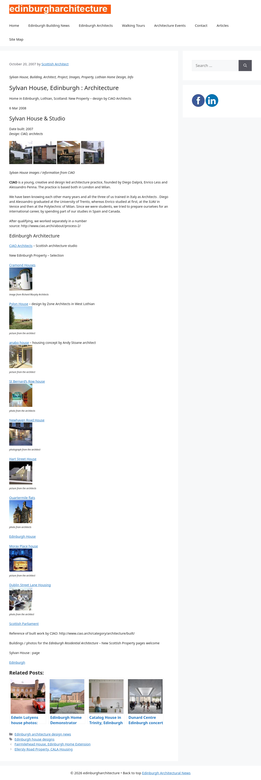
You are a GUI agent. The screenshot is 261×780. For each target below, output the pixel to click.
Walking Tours (133, 25)
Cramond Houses (22, 265)
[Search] (245, 65)
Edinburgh (17, 662)
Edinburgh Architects (96, 25)
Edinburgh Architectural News (166, 773)
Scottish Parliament (24, 623)
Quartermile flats (22, 497)
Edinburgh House (22, 536)
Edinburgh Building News (49, 25)
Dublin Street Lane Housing (30, 585)
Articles (223, 25)
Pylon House (18, 304)
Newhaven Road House (26, 420)
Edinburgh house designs (35, 739)
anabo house (19, 342)
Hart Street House (22, 459)
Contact (201, 25)
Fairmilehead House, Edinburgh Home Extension (53, 744)
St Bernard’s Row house (27, 381)
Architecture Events (170, 25)
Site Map (16, 39)
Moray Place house (23, 546)
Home (14, 25)
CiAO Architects (21, 245)
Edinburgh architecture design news (43, 734)
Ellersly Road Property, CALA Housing (44, 749)
